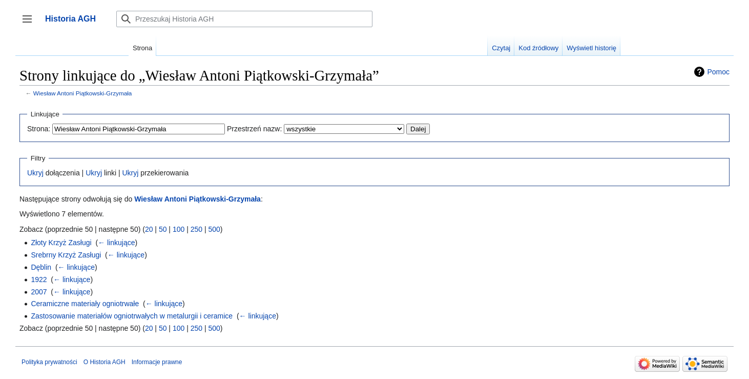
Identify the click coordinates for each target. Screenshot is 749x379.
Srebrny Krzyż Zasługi (66, 255)
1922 (39, 279)
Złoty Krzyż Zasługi (61, 242)
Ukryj (35, 173)
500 (214, 229)
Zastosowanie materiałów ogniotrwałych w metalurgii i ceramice (132, 316)
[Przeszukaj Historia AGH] (244, 19)
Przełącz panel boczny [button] (30, 23)
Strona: (38, 129)
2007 (39, 292)
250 (196, 229)
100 (178, 229)
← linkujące (116, 242)
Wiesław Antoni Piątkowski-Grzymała (82, 93)
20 (149, 229)
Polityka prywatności (49, 362)
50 (163, 229)
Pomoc (718, 72)
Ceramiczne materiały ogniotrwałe (85, 304)
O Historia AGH (105, 362)
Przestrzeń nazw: (254, 129)
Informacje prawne (157, 362)
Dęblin (41, 267)
